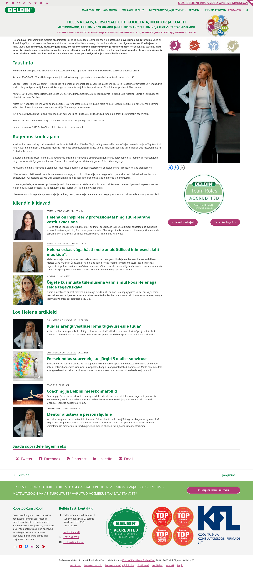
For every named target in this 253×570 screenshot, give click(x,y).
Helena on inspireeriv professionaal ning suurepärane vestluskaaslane (98, 219)
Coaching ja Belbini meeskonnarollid (82, 391)
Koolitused (75, 565)
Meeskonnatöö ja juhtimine (119, 565)
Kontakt (170, 565)
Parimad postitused (57, 408)
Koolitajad (157, 565)
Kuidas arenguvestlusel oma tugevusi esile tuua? (94, 326)
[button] (247, 10)
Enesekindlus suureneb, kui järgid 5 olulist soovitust (97, 358)
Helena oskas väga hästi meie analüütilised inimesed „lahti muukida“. (104, 252)
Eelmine (21, 475)
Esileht (61, 32)
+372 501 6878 (71, 537)
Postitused (143, 565)
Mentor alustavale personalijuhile (79, 414)
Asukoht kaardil (71, 532)
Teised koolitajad (183, 222)
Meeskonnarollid (93, 565)
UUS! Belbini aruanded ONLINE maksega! (213, 2)
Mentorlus (52, 276)
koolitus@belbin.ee (73, 542)
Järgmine (230, 475)
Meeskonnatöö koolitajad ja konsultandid (96, 32)
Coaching (52, 385)
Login (180, 565)
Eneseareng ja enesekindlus (61, 320)
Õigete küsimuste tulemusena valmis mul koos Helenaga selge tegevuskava (102, 284)
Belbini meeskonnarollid (60, 211)
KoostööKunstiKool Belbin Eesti (138, 560)
